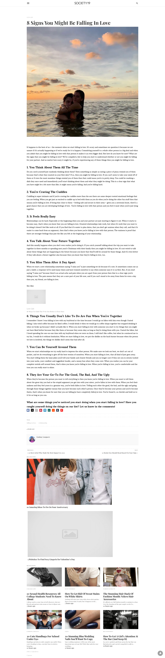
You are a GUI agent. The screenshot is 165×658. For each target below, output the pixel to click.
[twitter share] (32, 410)
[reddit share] (53, 410)
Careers (29, 577)
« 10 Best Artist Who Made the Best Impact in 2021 (46, 453)
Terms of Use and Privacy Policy (37, 585)
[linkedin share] (45, 410)
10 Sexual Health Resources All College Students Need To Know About (42, 518)
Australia (30, 615)
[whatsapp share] (49, 410)
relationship (43, 423)
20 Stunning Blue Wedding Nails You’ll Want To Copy (80, 559)
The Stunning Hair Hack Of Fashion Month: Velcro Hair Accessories (120, 517)
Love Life (30, 17)
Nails (67, 553)
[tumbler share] (57, 410)
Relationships (108, 553)
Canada (29, 619)
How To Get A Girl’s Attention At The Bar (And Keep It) (120, 559)
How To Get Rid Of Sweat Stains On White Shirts (81, 517)
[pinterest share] (40, 410)
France (29, 622)
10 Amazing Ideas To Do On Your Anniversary (44, 479)
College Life (31, 511)
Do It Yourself (70, 511)
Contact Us (30, 581)
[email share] (36, 410)
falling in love (31, 423)
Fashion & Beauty (109, 511)
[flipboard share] (61, 410)
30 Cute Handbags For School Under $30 (44, 559)
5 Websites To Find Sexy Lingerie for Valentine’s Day (77, 480)
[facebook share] (28, 410)
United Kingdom (32, 626)
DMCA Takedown (32, 573)
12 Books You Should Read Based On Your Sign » (120, 453)
